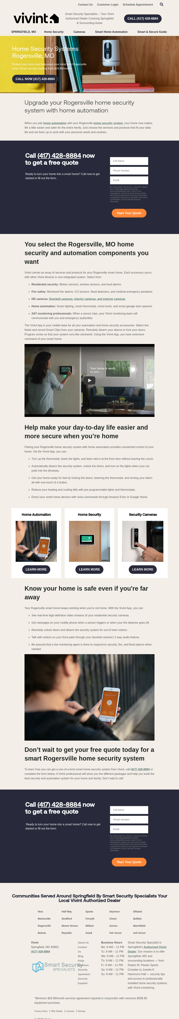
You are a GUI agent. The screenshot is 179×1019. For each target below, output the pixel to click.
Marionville (44, 918)
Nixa (40, 911)
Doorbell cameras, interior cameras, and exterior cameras (87, 298)
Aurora (113, 925)
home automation (54, 123)
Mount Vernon (70, 925)
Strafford (67, 918)
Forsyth (90, 918)
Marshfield (139, 925)
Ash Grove (139, 933)
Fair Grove (115, 933)
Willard (90, 925)
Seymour (114, 911)
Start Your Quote (129, 213)
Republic (67, 933)
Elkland (137, 911)
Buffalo (137, 918)
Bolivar (42, 933)
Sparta (89, 911)
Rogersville (44, 925)
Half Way (67, 911)
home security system (108, 123)
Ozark (89, 933)
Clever (113, 918)
